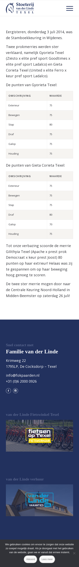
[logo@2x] (33, 8)
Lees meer (47, 559)
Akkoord (30, 559)
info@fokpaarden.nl (22, 375)
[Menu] (67, 8)
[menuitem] (67, 8)
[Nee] (74, 553)
